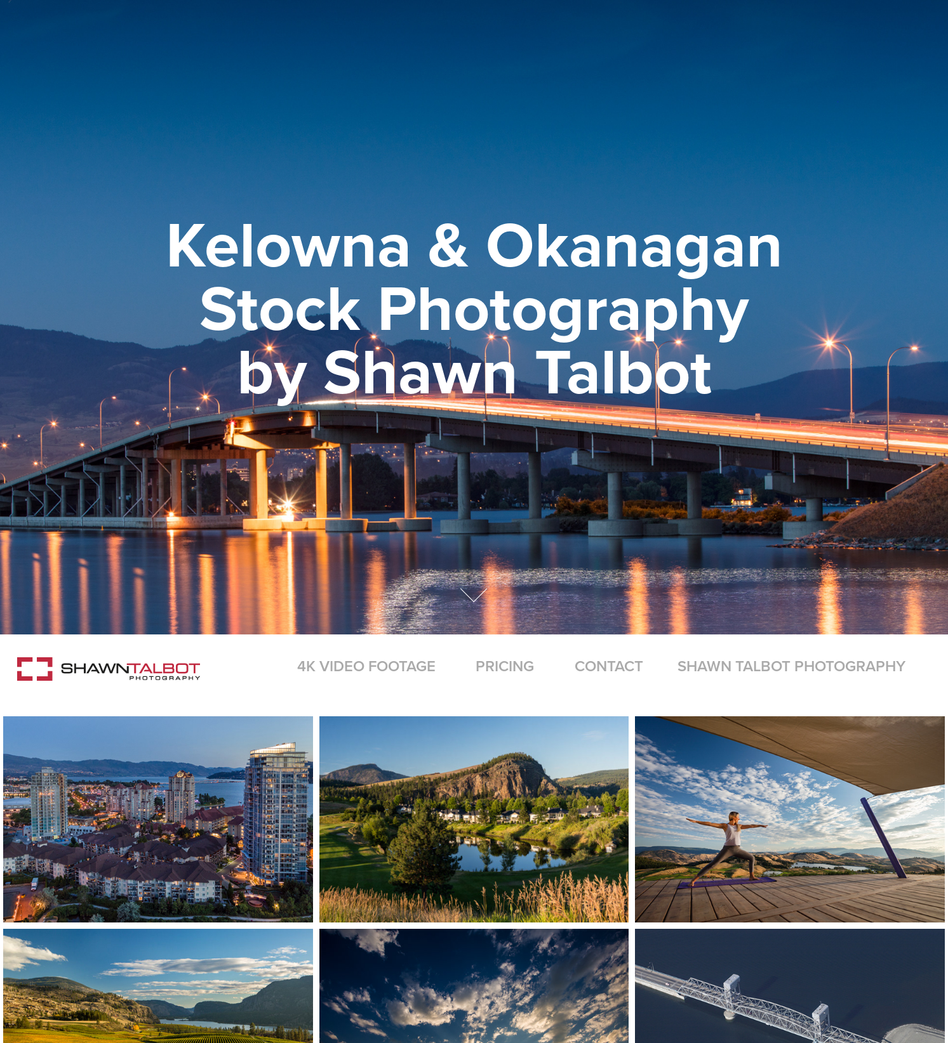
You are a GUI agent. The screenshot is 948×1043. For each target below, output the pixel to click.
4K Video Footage (366, 666)
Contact (609, 666)
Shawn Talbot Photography (791, 666)
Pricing (505, 666)
